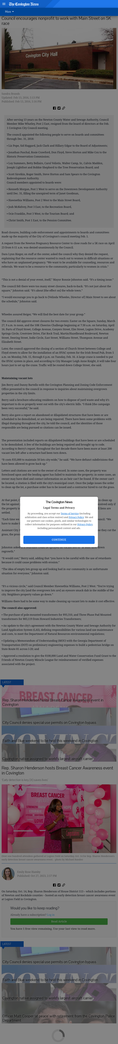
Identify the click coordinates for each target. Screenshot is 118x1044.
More (10, 12)
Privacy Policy (76, 517)
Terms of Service (70, 513)
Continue (59, 539)
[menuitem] (10, 12)
